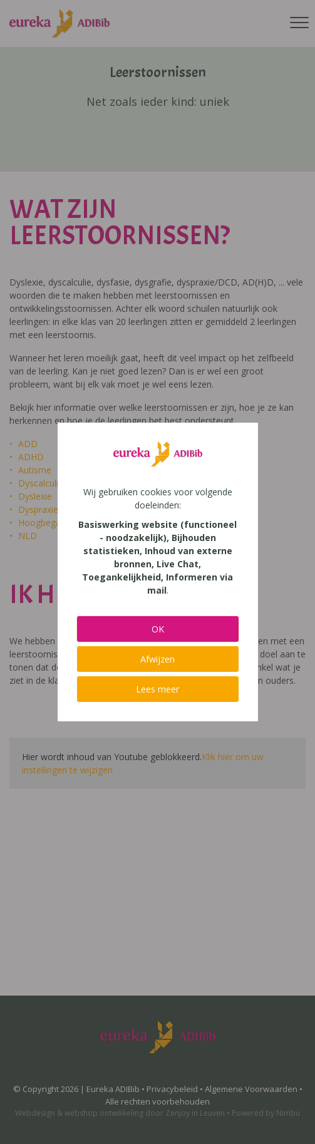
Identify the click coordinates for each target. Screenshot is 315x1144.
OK (158, 629)
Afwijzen (157, 659)
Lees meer (157, 689)
